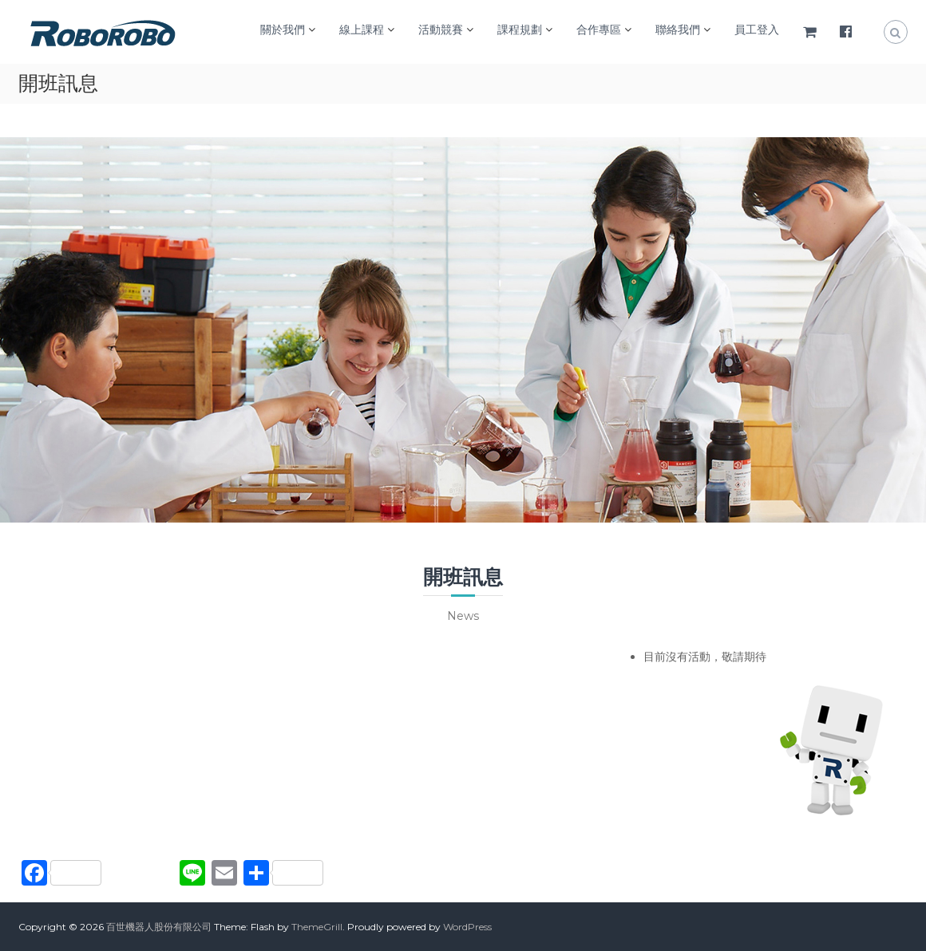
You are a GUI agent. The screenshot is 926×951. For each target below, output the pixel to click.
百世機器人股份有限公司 (159, 927)
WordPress (467, 927)
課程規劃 (519, 29)
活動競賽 (440, 29)
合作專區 (598, 29)
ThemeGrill (316, 927)
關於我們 (282, 29)
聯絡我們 (677, 29)
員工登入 (756, 29)
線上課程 (361, 29)
